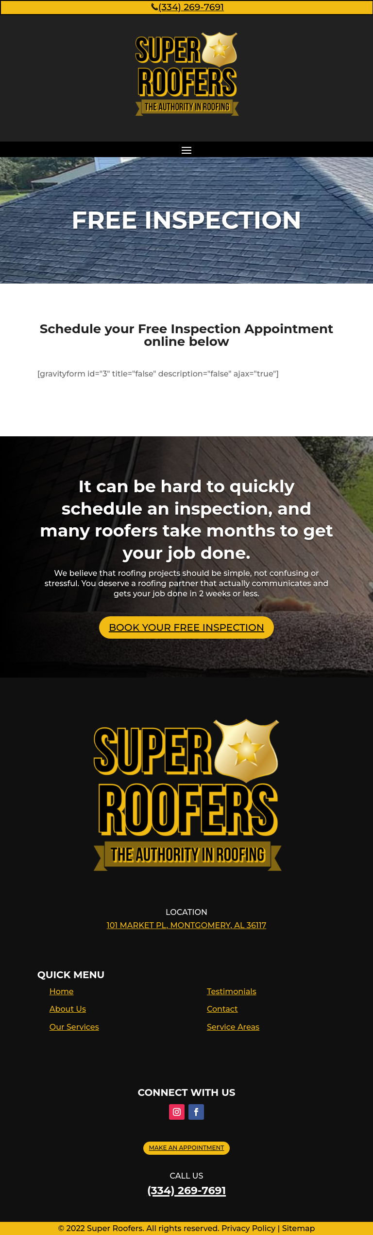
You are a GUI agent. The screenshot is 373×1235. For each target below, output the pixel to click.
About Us (68, 1009)
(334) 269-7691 (187, 7)
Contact (222, 1009)
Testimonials (231, 991)
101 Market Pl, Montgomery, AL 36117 (187, 925)
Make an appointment (186, 1147)
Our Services (74, 1027)
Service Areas (233, 1027)
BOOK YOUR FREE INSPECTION (186, 627)
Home (62, 991)
